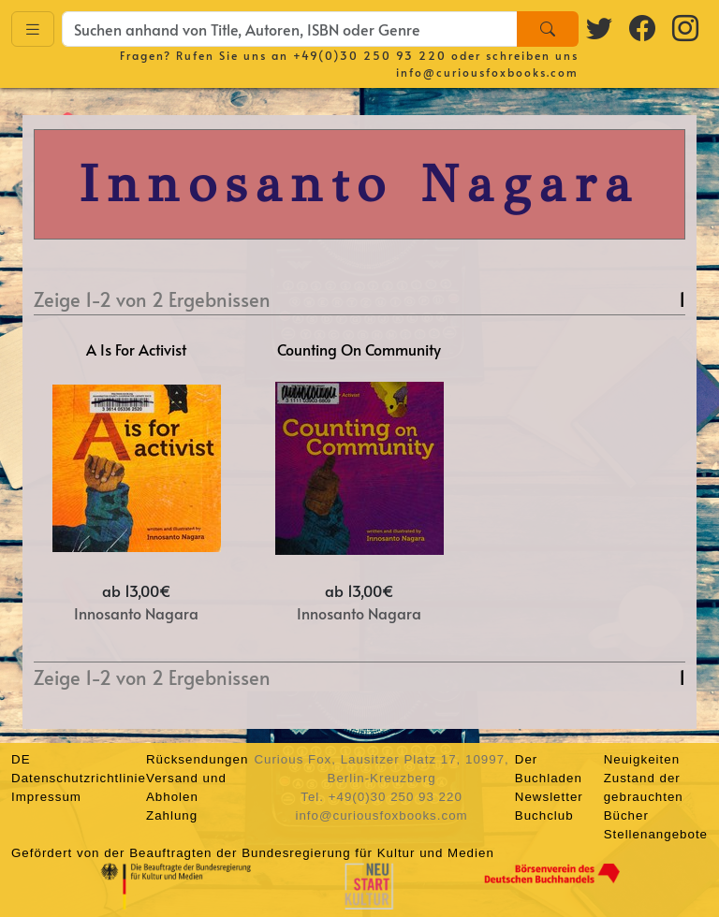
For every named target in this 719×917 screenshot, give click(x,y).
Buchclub (544, 815)
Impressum (46, 797)
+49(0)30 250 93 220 (370, 55)
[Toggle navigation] (32, 29)
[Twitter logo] (600, 27)
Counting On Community (359, 349)
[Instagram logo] (686, 27)
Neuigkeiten (642, 759)
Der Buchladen (548, 768)
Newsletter (549, 797)
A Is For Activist (136, 349)
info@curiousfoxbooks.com (487, 72)
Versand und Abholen (186, 787)
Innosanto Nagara (136, 613)
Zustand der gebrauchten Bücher (643, 796)
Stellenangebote (656, 834)
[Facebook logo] (643, 27)
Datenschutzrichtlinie (78, 778)
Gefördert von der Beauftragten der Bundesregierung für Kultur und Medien (252, 853)
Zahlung (172, 815)
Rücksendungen (197, 759)
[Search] (548, 29)
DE (21, 759)
